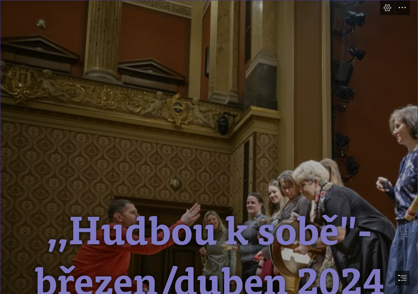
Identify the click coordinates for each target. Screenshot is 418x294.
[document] (209, 147)
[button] (387, 7)
